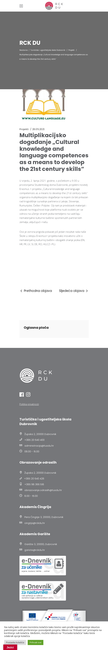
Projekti (71, 50)
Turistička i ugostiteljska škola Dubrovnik (48, 50)
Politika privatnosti (29, 404)
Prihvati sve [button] (35, 642)
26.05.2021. (38, 129)
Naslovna (23, 50)
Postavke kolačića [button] (15, 642)
